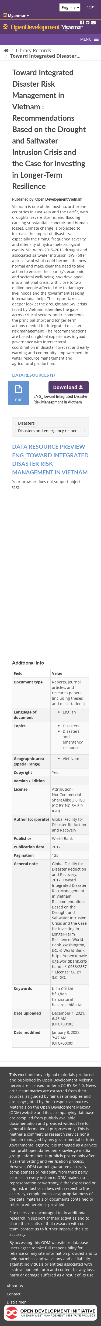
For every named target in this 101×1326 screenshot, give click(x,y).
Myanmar (16, 15)
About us (15, 1285)
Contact (13, 1293)
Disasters (26, 423)
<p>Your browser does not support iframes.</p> (50, 565)
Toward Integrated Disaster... (45, 56)
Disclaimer (16, 1302)
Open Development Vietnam (58, 199)
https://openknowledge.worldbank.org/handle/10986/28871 (69, 964)
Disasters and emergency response (50, 430)
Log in (89, 6)
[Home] (6, 50)
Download (69, 387)
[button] (86, 39)
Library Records (33, 50)
